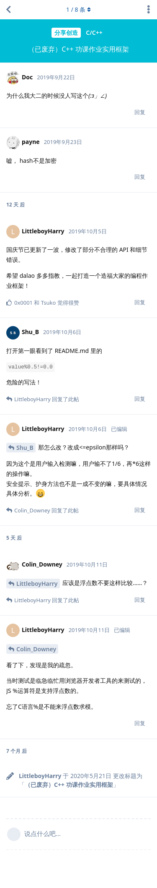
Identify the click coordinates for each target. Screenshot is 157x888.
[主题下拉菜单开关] (148, 9)
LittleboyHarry (37, 584)
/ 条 (78, 9)
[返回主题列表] (8, 9)
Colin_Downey (36, 649)
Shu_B (24, 448)
